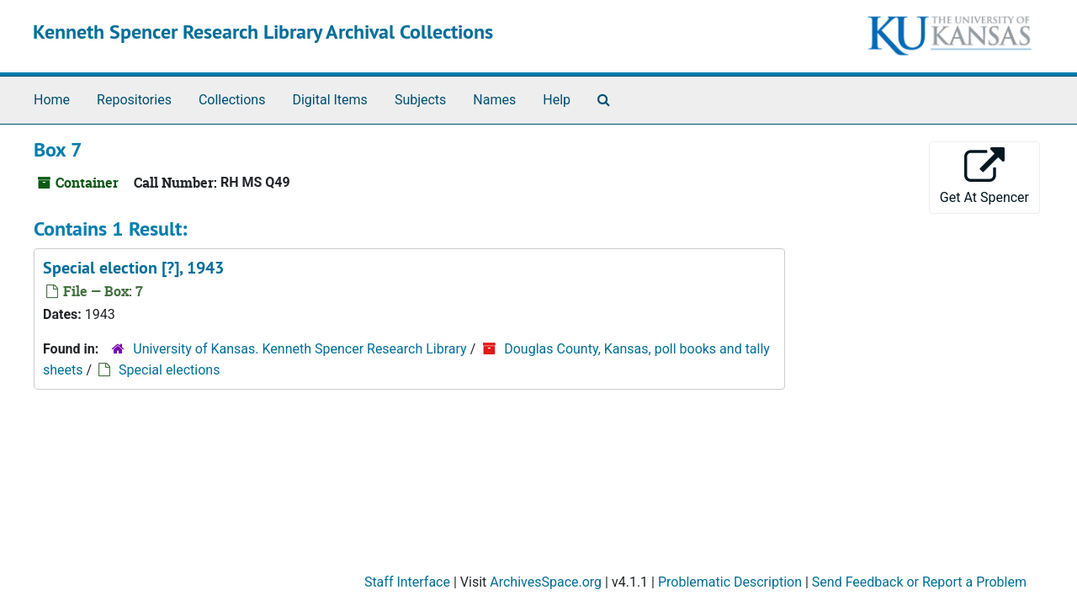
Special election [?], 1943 (133, 268)
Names (494, 100)
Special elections (169, 370)
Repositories (134, 100)
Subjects (420, 100)
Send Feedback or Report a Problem (919, 582)
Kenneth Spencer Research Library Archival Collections (263, 32)
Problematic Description (730, 582)
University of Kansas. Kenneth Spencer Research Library (299, 349)
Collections (232, 100)
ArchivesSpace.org (546, 582)
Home (52, 100)
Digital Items (329, 100)
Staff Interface (407, 582)
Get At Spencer (984, 176)
